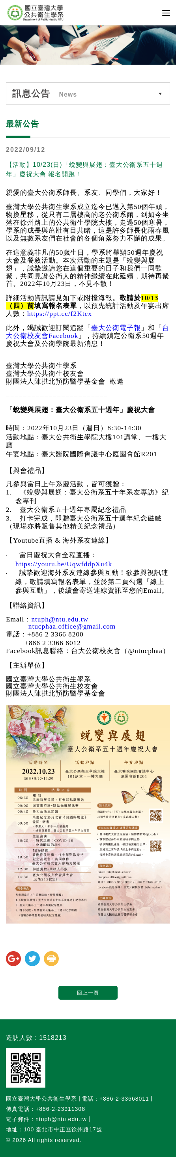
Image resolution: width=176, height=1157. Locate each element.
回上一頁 (88, 993)
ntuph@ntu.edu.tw (59, 619)
